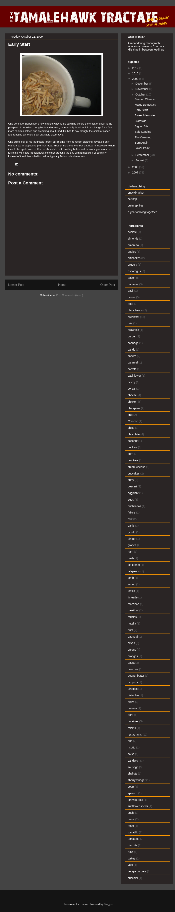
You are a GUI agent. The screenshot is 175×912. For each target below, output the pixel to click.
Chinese (133, 421)
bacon (131, 277)
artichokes (134, 258)
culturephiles (136, 205)
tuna (130, 852)
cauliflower (134, 375)
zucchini (133, 878)
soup (131, 786)
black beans (135, 310)
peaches (133, 669)
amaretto (133, 245)
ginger (132, 538)
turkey (131, 858)
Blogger (108, 904)
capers (132, 356)
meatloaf (133, 610)
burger (132, 336)
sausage (133, 767)
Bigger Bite (141, 126)
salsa (131, 754)
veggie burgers (137, 871)
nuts (130, 630)
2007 (135, 172)
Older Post (107, 284)
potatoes (133, 721)
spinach (132, 793)
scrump (132, 199)
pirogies (133, 688)
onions (132, 649)
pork (130, 714)
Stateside (140, 121)
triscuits (132, 845)
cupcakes (134, 473)
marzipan (133, 604)
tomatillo (133, 832)
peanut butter (136, 675)
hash (131, 558)
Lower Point (142, 148)
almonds (133, 238)
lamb (131, 577)
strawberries (135, 799)
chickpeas (134, 408)
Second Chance (145, 99)
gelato (131, 532)
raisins (132, 728)
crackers (133, 460)
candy (131, 349)
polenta (132, 708)
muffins (132, 617)
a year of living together (142, 212)
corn (130, 453)
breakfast (133, 317)
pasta (131, 662)
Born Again (141, 142)
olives (131, 643)
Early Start (141, 110)
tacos (131, 819)
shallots (132, 773)
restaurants (135, 734)
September (142, 155)
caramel (133, 362)
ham (130, 551)
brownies (133, 329)
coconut (133, 440)
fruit (130, 519)
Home (62, 284)
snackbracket (136, 192)
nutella (132, 623)
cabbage (133, 343)
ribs (130, 740)
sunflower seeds (138, 806)
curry (131, 479)
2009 (135, 78)
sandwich (133, 760)
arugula (132, 264)
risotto (131, 747)
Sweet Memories (145, 115)
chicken (132, 401)
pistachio (133, 695)
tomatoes (133, 838)
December (142, 83)
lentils (131, 590)
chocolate (134, 434)
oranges (133, 656)
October (140, 94)
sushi (131, 812)
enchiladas (134, 506)
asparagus (134, 271)
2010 (135, 73)
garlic (131, 525)
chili (130, 414)
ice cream (134, 564)
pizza (131, 701)
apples (132, 251)
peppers (133, 682)
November (142, 89)
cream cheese (136, 467)
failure (131, 512)
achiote (132, 232)
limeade (133, 597)
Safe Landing (143, 131)
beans (131, 297)
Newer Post (16, 284)
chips (131, 427)
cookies (132, 447)
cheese (132, 395)
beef (130, 303)
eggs (131, 499)
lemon (131, 584)
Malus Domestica (145, 104)
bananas (133, 284)
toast (131, 825)
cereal (131, 388)
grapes (132, 545)
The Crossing (143, 137)
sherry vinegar (137, 780)
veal (130, 864)
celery (131, 382)
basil (131, 290)
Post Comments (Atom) (69, 295)
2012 (135, 68)
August (140, 160)
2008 (135, 167)
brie (130, 323)
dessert (132, 486)
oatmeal (133, 636)
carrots (132, 369)
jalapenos (134, 571)
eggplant (133, 493)
